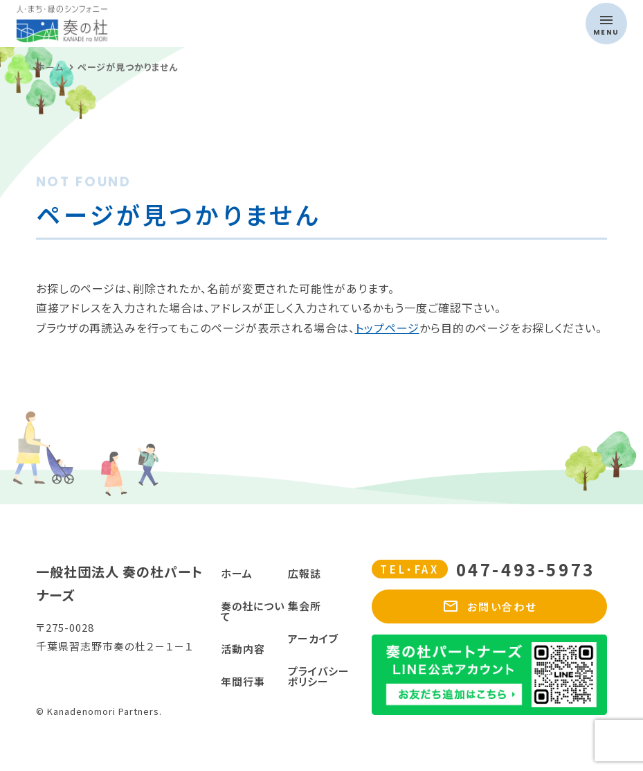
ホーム (237, 573)
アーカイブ (313, 638)
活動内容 (243, 648)
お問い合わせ (489, 606)
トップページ (387, 327)
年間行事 (243, 681)
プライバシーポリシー (319, 676)
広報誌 (304, 573)
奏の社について (252, 611)
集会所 (304, 606)
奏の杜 (144, 24)
